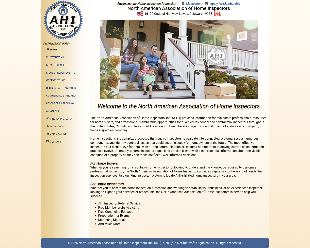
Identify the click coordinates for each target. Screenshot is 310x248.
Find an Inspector (59, 118)
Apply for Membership (225, 4)
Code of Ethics (55, 80)
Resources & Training (60, 103)
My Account (194, 4)
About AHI (52, 110)
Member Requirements (60, 72)
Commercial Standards (61, 95)
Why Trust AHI (55, 57)
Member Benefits (57, 64)
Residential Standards (61, 87)
